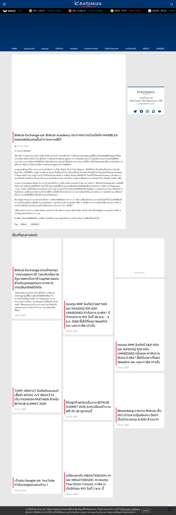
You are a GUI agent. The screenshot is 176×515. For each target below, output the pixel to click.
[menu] (4, 4)
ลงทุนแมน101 (29, 48)
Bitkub (23, 224)
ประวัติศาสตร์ (130, 48)
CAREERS (160, 48)
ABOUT (146, 48)
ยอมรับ (146, 510)
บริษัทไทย (59, 48)
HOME (14, 48)
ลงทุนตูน (45, 48)
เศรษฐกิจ (74, 48)
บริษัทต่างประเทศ (111, 48)
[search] (171, 4)
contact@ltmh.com (145, 103)
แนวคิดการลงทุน (91, 48)
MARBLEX (35, 224)
